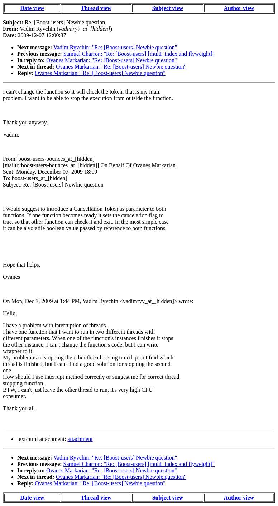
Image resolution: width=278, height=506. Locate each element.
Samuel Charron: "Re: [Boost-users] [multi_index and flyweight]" (139, 54)
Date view (32, 8)
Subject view (167, 8)
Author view (239, 8)
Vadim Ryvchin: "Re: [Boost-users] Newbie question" (115, 47)
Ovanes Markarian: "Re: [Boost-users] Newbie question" (111, 60)
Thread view (96, 8)
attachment (79, 439)
